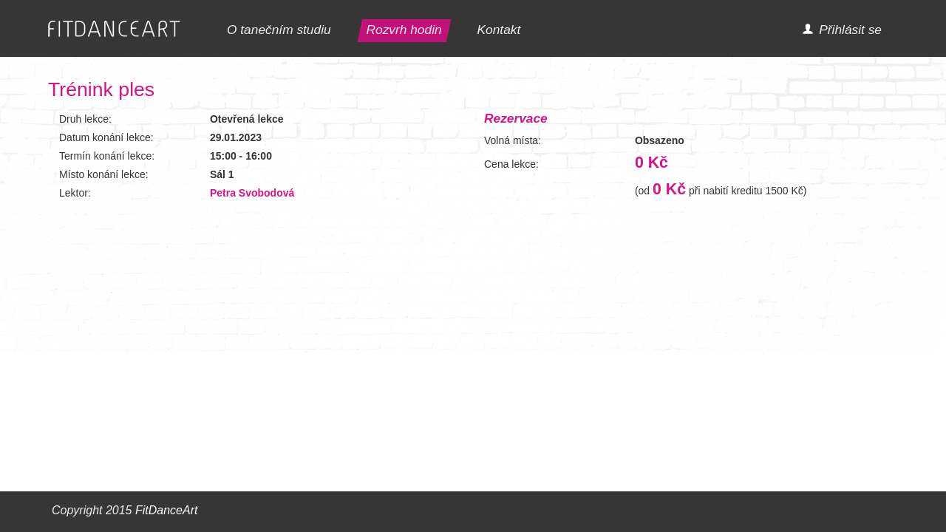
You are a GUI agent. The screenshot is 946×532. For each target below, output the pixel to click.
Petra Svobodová (252, 193)
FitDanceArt (166, 510)
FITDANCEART (114, 29)
